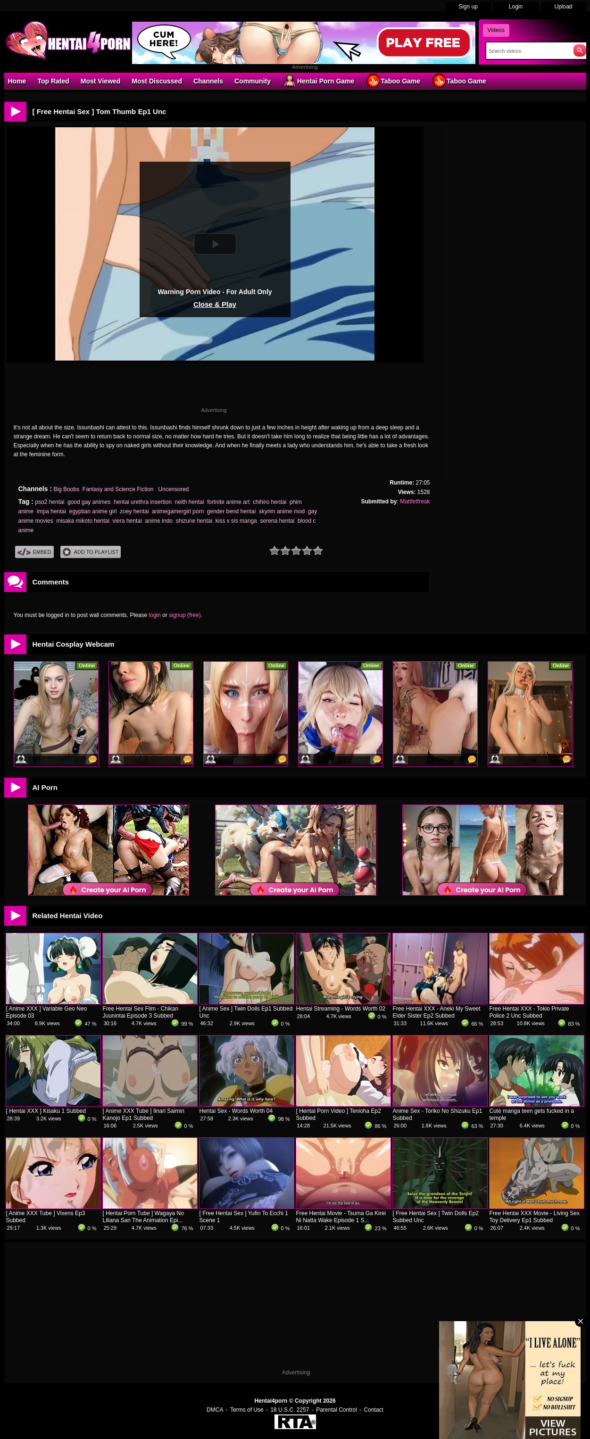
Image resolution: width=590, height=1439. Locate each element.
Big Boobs (66, 489)
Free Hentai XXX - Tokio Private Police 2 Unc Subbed (529, 1012)
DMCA (215, 1409)
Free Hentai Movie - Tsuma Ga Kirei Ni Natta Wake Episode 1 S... (341, 1217)
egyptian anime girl (93, 511)
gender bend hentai (231, 511)
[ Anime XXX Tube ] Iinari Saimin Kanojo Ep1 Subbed (143, 1114)
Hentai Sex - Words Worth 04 (236, 1111)
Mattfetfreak (415, 501)
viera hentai (127, 521)
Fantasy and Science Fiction (119, 489)
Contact (373, 1409)
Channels (208, 81)
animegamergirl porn (178, 511)
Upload (563, 6)
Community (252, 81)
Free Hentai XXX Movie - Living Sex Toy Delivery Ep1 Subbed (535, 1217)
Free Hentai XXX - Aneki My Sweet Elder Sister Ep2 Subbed (437, 1012)
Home (17, 81)
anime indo (159, 521)
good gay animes (88, 502)
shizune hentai (194, 521)
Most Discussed (157, 81)
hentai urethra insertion (143, 502)
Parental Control (336, 1409)
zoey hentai (134, 511)
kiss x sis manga (236, 521)
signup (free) (184, 615)
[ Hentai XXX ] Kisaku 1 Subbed (46, 1111)
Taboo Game (393, 80)
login (155, 615)
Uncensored (173, 489)
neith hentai (189, 502)
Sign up (468, 6)
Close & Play (214, 304)
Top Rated (53, 81)
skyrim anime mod (282, 511)
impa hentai (51, 511)
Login (516, 6)
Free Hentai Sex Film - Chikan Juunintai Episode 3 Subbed (141, 1012)
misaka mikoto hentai (82, 521)
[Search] (527, 50)
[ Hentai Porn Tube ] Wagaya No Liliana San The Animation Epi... (143, 1217)
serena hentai (277, 521)
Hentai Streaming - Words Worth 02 (341, 1008)
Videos (496, 30)
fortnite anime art (228, 502)
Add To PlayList (91, 552)
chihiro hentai (269, 502)
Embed (34, 552)
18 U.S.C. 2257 (289, 1409)
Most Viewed (101, 81)
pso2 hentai (49, 502)
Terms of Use (247, 1409)
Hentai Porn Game (318, 80)
